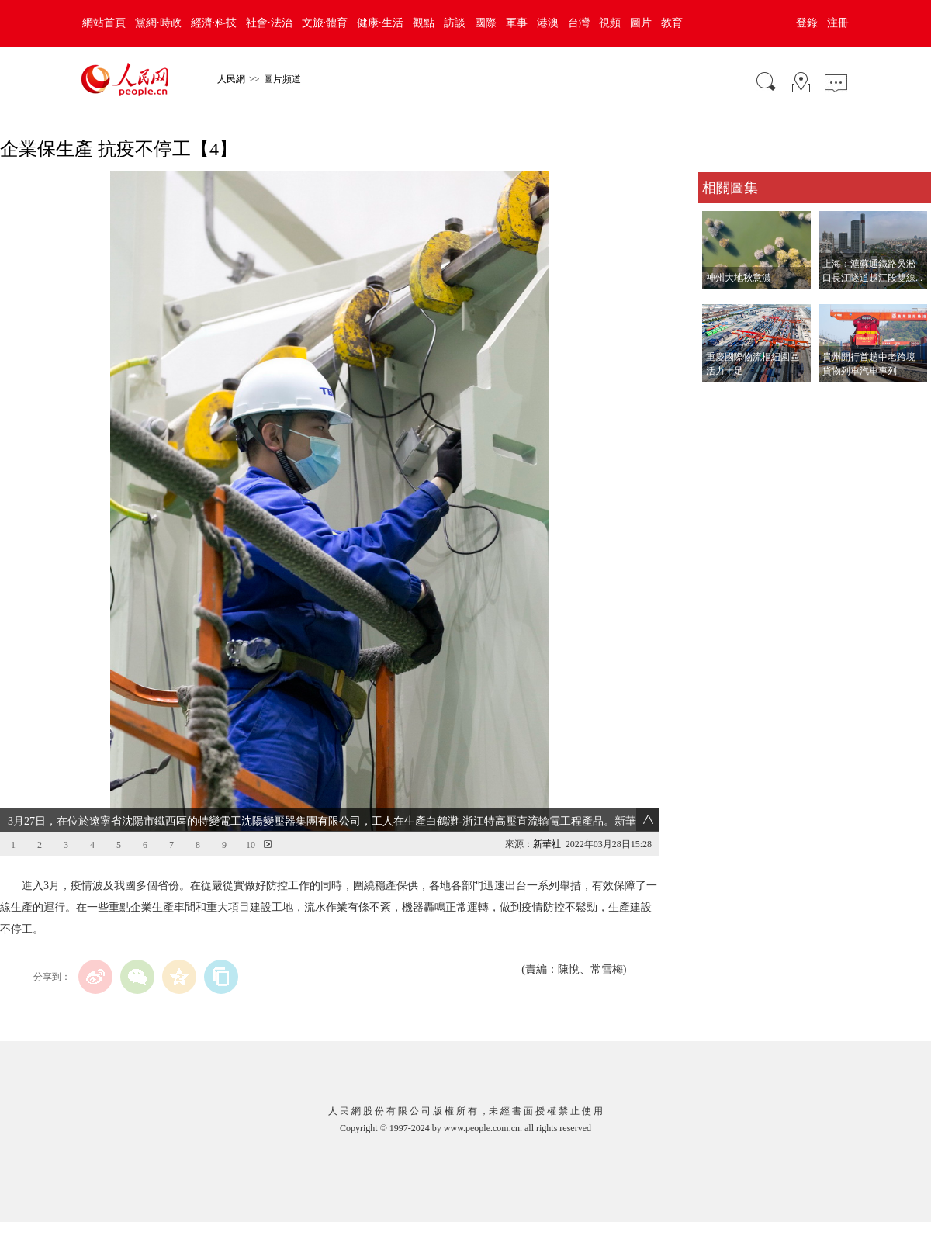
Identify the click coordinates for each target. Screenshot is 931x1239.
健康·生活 (380, 23)
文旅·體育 (325, 23)
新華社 (547, 844)
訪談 (455, 23)
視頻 (610, 23)
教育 (672, 23)
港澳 (548, 23)
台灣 (579, 23)
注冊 (838, 23)
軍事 (517, 23)
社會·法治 (269, 23)
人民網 (231, 79)
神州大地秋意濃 (738, 277)
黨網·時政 (158, 23)
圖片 (641, 23)
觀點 (423, 23)
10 (250, 844)
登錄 (807, 23)
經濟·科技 (214, 23)
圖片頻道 (282, 79)
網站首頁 (104, 23)
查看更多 (720, 397)
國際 (486, 23)
